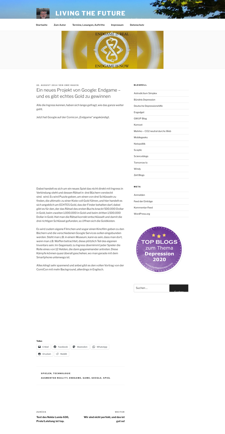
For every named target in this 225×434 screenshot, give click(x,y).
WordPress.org (142, 213)
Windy (137, 168)
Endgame (75, 378)
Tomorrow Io (140, 162)
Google (97, 378)
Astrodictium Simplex (145, 93)
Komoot (138, 124)
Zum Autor (60, 24)
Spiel (107, 378)
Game (86, 378)
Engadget (139, 112)
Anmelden (139, 194)
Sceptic (138, 149)
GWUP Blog (140, 118)
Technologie (62, 373)
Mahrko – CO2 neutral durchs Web (152, 131)
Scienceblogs (141, 156)
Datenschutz (137, 24)
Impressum (117, 24)
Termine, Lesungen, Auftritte (88, 24)
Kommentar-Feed (143, 207)
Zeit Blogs (139, 175)
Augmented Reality (54, 378)
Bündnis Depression (144, 99)
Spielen (46, 373)
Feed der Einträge (143, 201)
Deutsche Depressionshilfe (148, 105)
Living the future (90, 13)
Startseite (41, 24)
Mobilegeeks (141, 137)
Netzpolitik (139, 143)
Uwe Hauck (71, 85)
